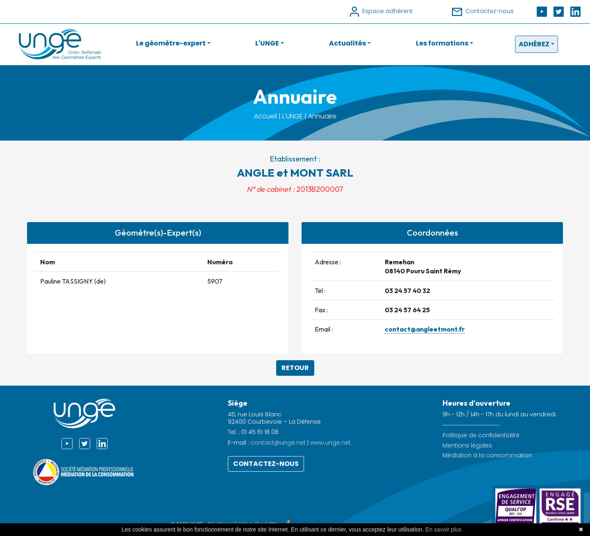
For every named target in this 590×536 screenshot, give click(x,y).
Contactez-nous (266, 463)
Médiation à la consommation (487, 455)
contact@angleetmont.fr (425, 329)
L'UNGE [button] (267, 43)
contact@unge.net (278, 442)
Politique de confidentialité (481, 435)
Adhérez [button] (534, 44)
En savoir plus (443, 529)
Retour (295, 367)
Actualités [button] (347, 43)
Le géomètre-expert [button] (171, 43)
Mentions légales (467, 445)
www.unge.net (330, 442)
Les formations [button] (442, 43)
